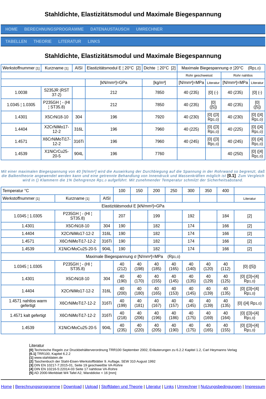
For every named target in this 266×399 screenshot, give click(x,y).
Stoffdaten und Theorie (121, 386)
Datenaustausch (109, 29)
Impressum (255, 386)
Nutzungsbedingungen (221, 386)
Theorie (42, 41)
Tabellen (16, 41)
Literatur (69, 41)
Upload (91, 386)
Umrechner (149, 29)
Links (94, 41)
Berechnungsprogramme (54, 29)
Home (11, 29)
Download (73, 386)
